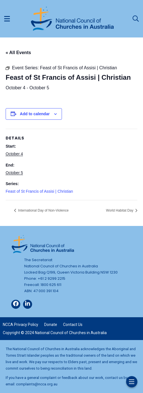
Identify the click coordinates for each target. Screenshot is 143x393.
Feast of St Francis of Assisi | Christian (39, 191)
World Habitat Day (120, 210)
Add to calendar (35, 114)
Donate (50, 324)
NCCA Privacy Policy (20, 324)
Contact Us (72, 324)
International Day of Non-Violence (43, 210)
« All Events (18, 52)
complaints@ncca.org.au (36, 384)
